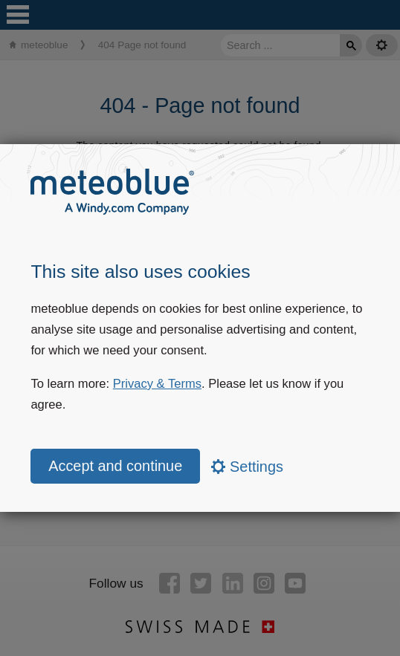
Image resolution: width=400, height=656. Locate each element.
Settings (247, 466)
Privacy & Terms (157, 384)
